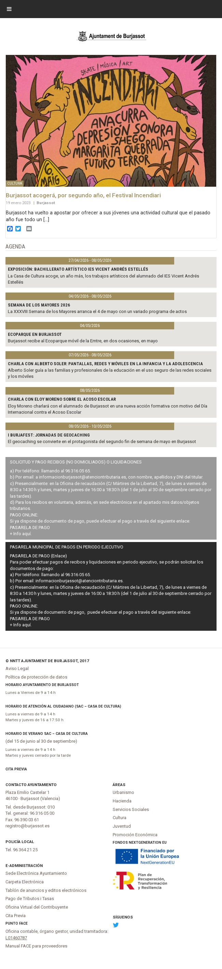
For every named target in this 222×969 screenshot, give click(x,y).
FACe (23, 923)
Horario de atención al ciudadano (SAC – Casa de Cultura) (63, 706)
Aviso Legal (17, 668)
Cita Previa (16, 769)
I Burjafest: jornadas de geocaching (49, 435)
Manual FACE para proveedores (36, 946)
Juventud (122, 826)
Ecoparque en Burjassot (35, 334)
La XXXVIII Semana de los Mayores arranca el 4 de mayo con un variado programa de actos (97, 311)
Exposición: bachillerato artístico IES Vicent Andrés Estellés (78, 269)
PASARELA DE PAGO (30, 527)
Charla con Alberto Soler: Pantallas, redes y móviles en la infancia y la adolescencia (105, 363)
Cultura (119, 817)
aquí (26, 533)
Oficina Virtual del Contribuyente (36, 907)
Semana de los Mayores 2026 (39, 305)
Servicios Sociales (131, 809)
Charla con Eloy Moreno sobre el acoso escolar (62, 399)
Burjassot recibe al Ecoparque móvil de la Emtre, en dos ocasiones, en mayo (83, 340)
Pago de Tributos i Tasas (29, 898)
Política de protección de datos (36, 677)
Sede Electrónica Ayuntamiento (36, 873)
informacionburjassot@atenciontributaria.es (82, 477)
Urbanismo (123, 792)
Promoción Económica (135, 834)
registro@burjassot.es (27, 825)
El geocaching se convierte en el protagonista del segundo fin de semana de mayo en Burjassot (102, 441)
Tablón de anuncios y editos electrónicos (45, 890)
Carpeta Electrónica (24, 881)
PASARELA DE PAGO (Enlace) (38, 555)
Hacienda (122, 800)
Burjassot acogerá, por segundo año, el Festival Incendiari (83, 195)
